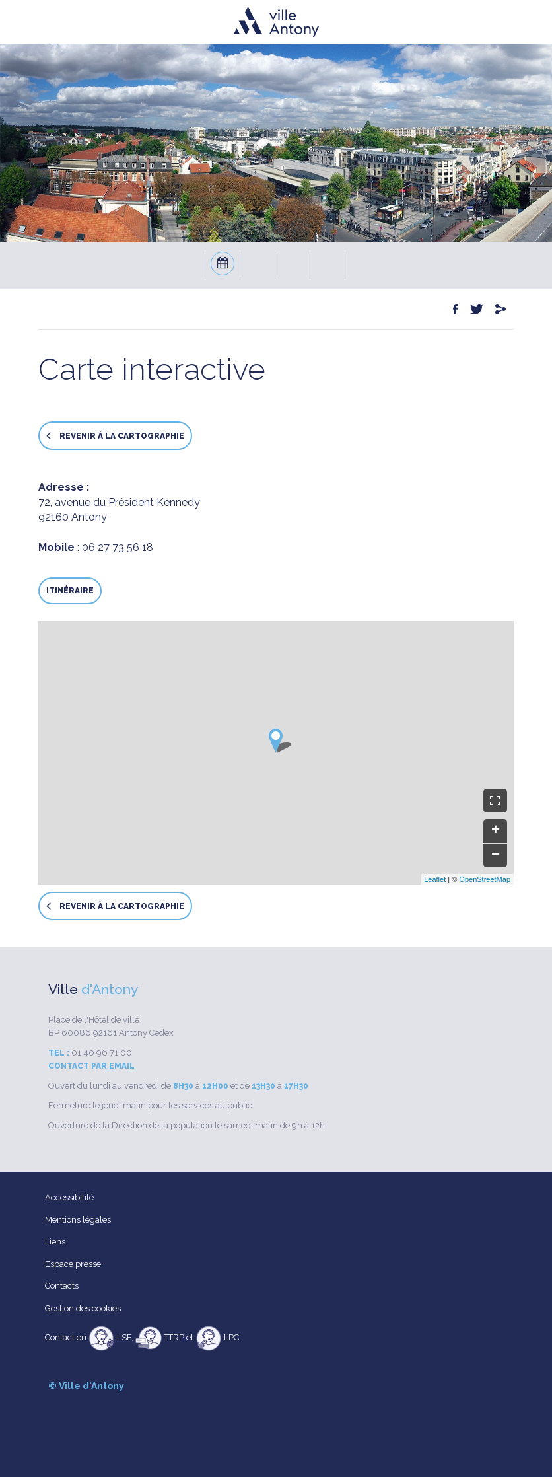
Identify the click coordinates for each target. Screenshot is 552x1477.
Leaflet (435, 879)
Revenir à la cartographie (115, 435)
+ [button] (495, 831)
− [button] (495, 855)
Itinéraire (70, 590)
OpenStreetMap (484, 879)
